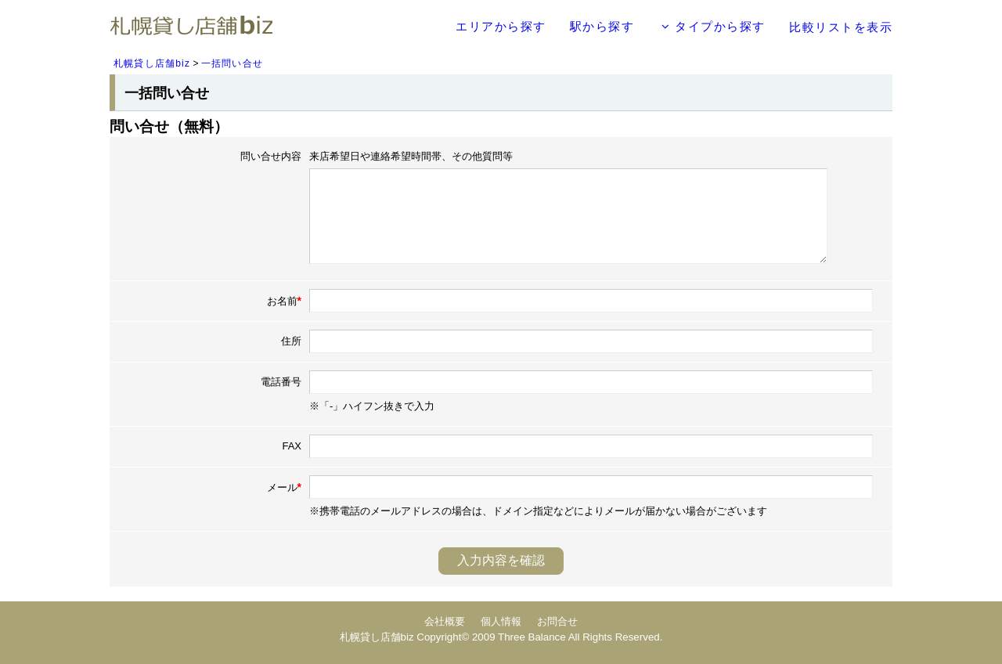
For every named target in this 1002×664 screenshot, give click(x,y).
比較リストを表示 (840, 27)
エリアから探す (501, 26)
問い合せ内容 (270, 156)
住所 (291, 341)
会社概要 (444, 621)
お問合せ (557, 621)
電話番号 (281, 382)
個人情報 (501, 621)
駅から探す (602, 26)
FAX (291, 446)
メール (284, 487)
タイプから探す (713, 26)
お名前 (284, 300)
